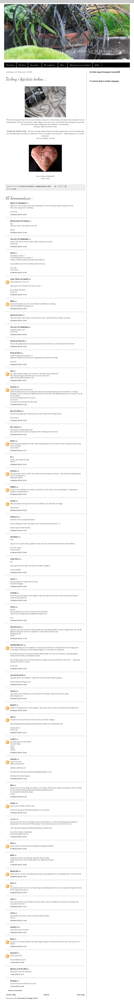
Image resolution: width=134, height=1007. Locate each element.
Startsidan (10, 65)
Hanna (12, 253)
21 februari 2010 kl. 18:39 (18, 586)
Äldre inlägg (81, 995)
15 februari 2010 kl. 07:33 (18, 272)
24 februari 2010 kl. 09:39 (18, 710)
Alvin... (62, 65)
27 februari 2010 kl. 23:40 (18, 849)
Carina (12, 913)
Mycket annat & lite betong (19, 221)
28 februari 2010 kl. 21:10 (18, 946)
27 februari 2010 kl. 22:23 (18, 813)
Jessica (13, 501)
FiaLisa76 (13, 953)
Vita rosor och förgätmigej (19, 239)
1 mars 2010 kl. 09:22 (17, 962)
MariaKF (13, 705)
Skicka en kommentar (15, 990)
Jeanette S (14, 927)
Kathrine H (14, 517)
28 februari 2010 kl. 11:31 (18, 906)
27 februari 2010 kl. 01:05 (18, 797)
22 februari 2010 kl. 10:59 (18, 620)
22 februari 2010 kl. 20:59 (18, 684)
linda (12, 717)
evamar (13, 803)
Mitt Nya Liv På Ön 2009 (18, 969)
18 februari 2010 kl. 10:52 (18, 434)
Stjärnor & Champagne (18, 203)
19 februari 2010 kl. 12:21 (18, 494)
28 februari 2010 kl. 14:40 (18, 920)
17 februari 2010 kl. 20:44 (18, 420)
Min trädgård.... (50, 65)
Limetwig (13, 593)
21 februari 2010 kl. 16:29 (18, 572)
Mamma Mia (14, 871)
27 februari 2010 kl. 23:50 (18, 865)
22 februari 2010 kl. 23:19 (18, 698)
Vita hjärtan (14, 537)
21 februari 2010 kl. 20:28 (18, 600)
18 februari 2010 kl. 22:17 (18, 450)
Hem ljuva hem (15, 627)
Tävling (14, 189)
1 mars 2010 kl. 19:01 (17, 986)
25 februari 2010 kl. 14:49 (18, 779)
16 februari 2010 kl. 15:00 (18, 364)
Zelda (97, 65)
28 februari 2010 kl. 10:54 (18, 892)
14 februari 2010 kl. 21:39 (18, 232)
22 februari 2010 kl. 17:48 (18, 638)
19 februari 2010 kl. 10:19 (18, 480)
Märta (12, 855)
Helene (12, 441)
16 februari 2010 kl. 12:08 (18, 346)
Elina (12, 785)
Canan (12, 579)
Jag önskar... (35, 65)
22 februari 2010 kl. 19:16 (18, 668)
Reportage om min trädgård (80, 65)
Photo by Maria (15, 353)
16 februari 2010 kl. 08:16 (18, 334)
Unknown (13, 387)
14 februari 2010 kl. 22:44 (18, 246)
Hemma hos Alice (16, 315)
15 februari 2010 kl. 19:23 (18, 320)
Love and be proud (17, 675)
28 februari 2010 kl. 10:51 (18, 876)
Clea (12, 371)
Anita (12, 899)
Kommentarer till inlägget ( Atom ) (27, 998)
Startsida (46, 995)
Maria (12, 939)
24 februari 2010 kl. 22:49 (18, 752)
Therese (13, 691)
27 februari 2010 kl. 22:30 (18, 837)
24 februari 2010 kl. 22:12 (18, 732)
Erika (12, 843)
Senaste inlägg (11, 995)
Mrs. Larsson (15, 427)
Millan (12, 301)
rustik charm (14, 559)
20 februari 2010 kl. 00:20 (18, 510)
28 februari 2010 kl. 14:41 (18, 932)
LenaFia (13, 739)
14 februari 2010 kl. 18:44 (18, 214)
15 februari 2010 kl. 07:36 (18, 294)
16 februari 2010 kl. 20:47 (18, 380)
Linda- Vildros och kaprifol (19, 279)
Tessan (12, 607)
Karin (12, 883)
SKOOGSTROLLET (17, 645)
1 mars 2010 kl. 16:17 (17, 974)
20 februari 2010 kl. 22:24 (18, 530)
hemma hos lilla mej (17, 341)
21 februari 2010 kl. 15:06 (18, 552)
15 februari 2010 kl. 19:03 (18, 308)
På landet (13, 981)
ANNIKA (13, 487)
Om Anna (22, 65)
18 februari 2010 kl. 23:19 (18, 464)
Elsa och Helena (16, 411)
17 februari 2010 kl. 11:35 (18, 404)
